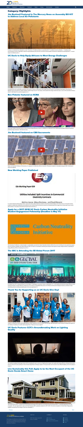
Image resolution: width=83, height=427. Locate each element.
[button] (75, 7)
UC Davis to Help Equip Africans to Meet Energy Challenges (37, 55)
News (36, 7)
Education (22, 7)
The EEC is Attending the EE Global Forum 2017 (31, 250)
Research (14, 7)
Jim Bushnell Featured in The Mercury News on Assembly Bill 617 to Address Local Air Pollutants (40, 15)
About (8, 7)
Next (73, 409)
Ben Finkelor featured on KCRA (23, 94)
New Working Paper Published (23, 170)
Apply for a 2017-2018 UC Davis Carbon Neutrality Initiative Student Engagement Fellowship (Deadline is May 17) (37, 210)
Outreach (29, 7)
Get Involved (49, 7)
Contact (57, 7)
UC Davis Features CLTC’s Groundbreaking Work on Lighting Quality (38, 328)
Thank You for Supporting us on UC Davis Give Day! (33, 289)
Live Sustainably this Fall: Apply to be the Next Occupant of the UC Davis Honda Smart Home (41, 370)
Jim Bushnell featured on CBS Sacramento (29, 132)
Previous (10, 409)
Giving (42, 7)
